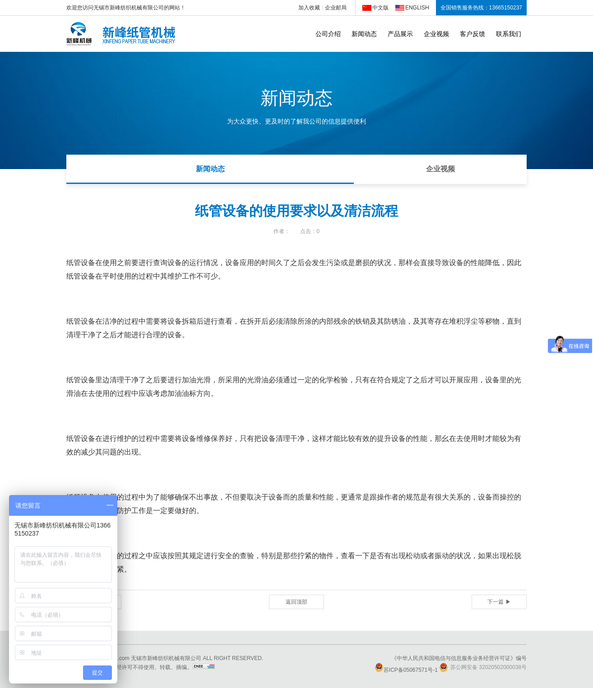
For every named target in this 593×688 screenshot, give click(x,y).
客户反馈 (472, 33)
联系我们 (508, 33)
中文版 (380, 8)
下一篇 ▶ (498, 602)
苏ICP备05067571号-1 (406, 670)
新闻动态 (364, 33)
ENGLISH (417, 8)
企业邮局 (336, 8)
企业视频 (436, 33)
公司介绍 (328, 33)
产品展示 (400, 33)
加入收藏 (309, 8)
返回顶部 (296, 602)
